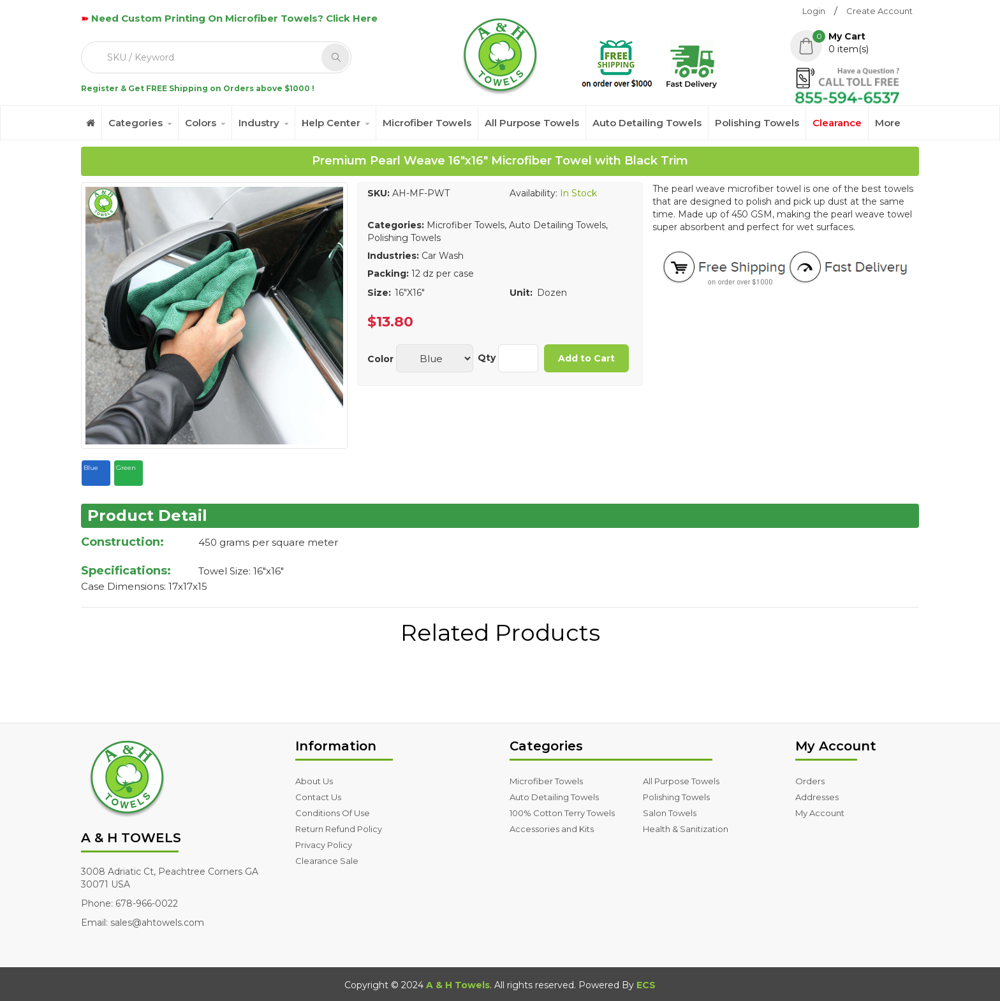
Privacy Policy (323, 845)
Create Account (879, 11)
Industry (259, 123)
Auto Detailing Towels (647, 123)
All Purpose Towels (532, 123)
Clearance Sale (326, 861)
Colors (200, 123)
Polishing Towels (757, 123)
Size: (379, 292)
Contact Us (318, 797)
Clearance (837, 123)
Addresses (817, 797)
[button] (854, 42)
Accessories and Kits (552, 829)
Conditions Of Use (332, 813)
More (888, 123)
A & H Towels (458, 985)
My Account (819, 813)
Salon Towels (669, 813)
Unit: (521, 292)
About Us (314, 781)
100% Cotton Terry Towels (562, 813)
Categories (135, 123)
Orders (810, 781)
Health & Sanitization (685, 829)
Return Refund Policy (338, 829)
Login (813, 11)
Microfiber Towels (427, 123)
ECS (646, 985)
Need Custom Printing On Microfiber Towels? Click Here (234, 18)
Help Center (331, 123)
